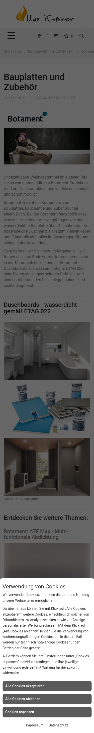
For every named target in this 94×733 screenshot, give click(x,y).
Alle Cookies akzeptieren (24, 686)
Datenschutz (58, 725)
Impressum (34, 725)
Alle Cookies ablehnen (22, 699)
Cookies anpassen (19, 712)
